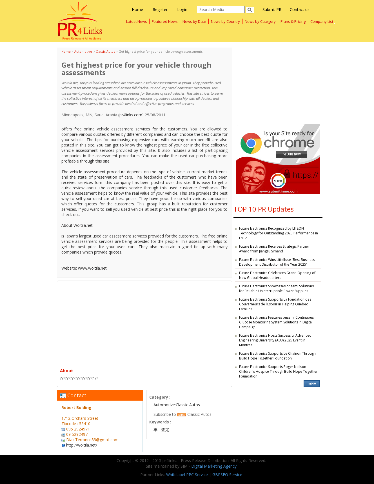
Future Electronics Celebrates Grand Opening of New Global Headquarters (277, 275)
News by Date (194, 21)
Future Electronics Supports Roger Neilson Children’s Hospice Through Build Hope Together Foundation (278, 371)
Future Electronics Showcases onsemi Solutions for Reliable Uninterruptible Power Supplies (276, 288)
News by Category (260, 21)
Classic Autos (105, 51)
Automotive (83, 51)
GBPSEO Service (227, 474)
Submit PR (271, 9)
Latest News (136, 21)
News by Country (225, 21)
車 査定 (161, 429)
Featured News (165, 21)
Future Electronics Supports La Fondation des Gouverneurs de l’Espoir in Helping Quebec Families (275, 304)
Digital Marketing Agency (214, 466)
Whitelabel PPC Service (187, 474)
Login (182, 9)
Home (137, 9)
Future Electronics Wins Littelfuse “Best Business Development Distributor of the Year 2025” (277, 262)
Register (160, 9)
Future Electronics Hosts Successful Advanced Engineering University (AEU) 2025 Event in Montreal (275, 340)
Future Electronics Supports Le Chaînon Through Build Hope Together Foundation (277, 356)
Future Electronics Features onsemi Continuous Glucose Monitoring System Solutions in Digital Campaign (276, 322)
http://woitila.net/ (81, 445)
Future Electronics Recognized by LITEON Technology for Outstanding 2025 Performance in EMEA (278, 233)
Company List (321, 21)
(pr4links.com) (131, 114)
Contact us (300, 9)
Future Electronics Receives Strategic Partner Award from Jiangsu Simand (274, 249)
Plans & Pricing (293, 21)
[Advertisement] (144, 323)
